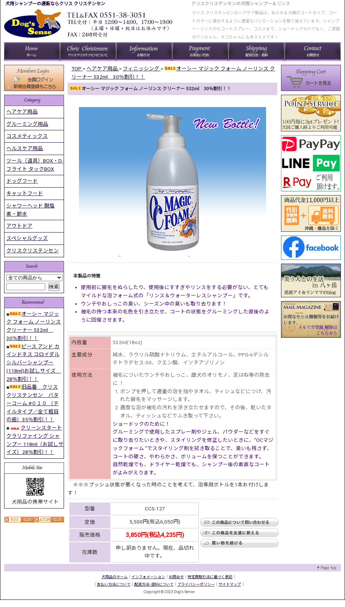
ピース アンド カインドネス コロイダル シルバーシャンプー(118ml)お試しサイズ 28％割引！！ (33, 362)
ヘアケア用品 (22, 112)
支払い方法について (114, 584)
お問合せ (176, 577)
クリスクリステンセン (32, 251)
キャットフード (24, 193)
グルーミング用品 (27, 124)
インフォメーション (148, 577)
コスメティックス (27, 136)
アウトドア (19, 226)
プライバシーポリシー (196, 584)
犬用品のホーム (114, 577)
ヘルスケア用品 (24, 148)
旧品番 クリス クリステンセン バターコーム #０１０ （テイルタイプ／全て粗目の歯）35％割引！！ (32, 403)
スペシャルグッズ (27, 238)
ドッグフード (22, 181)
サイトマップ (230, 584)
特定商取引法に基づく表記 (209, 577)
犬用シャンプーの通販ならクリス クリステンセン (55, 3)
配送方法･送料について (154, 584)
